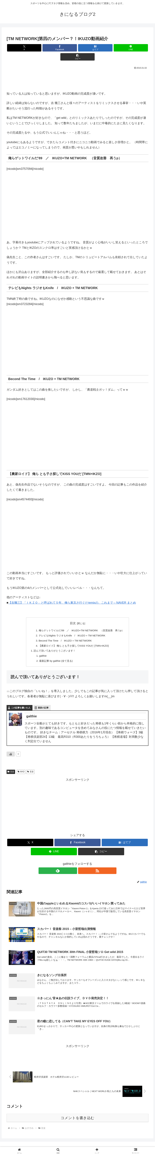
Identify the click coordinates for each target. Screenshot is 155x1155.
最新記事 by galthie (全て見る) (54, 653)
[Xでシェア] (30, 47)
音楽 (11, 764)
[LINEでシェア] (101, 47)
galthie (41, 648)
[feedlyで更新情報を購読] (74, 863)
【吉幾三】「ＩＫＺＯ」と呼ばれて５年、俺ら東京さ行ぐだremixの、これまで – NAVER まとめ (72, 593)
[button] (125, 47)
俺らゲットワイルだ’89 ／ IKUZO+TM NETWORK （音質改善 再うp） (81, 621)
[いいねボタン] (11, 746)
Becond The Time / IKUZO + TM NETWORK (64, 632)
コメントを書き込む (77, 1112)
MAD (21, 764)
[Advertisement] (77, 70)
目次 (73, 614)
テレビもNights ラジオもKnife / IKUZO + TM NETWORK (71, 626)
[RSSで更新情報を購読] (81, 863)
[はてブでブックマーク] (77, 47)
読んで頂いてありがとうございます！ (53, 642)
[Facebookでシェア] (53, 47)
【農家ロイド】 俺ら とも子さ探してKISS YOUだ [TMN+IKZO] (73, 637)
